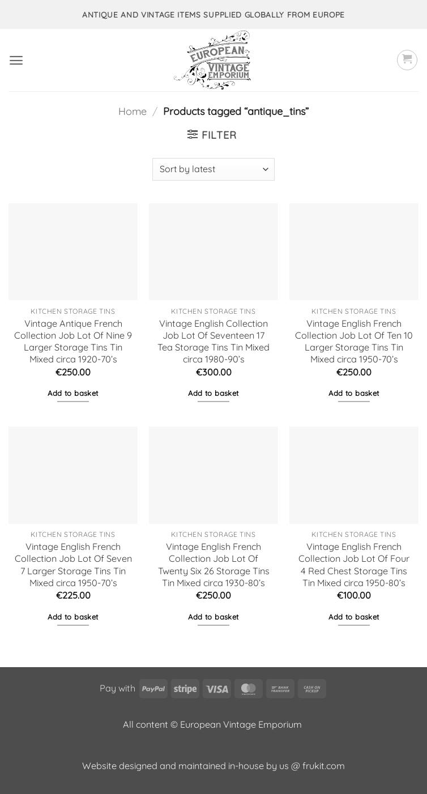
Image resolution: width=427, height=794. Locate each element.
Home (132, 111)
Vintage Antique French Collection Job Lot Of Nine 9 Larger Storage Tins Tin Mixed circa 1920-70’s (73, 341)
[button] (16, 60)
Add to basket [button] (73, 393)
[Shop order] (213, 169)
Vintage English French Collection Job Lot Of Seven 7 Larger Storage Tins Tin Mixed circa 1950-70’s (73, 564)
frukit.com (323, 765)
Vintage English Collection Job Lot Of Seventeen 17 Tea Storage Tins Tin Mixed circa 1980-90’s (213, 341)
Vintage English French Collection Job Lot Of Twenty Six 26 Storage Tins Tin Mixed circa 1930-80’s (214, 564)
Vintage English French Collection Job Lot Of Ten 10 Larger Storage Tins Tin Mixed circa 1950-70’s (354, 341)
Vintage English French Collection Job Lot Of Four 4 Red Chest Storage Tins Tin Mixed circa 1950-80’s (353, 564)
